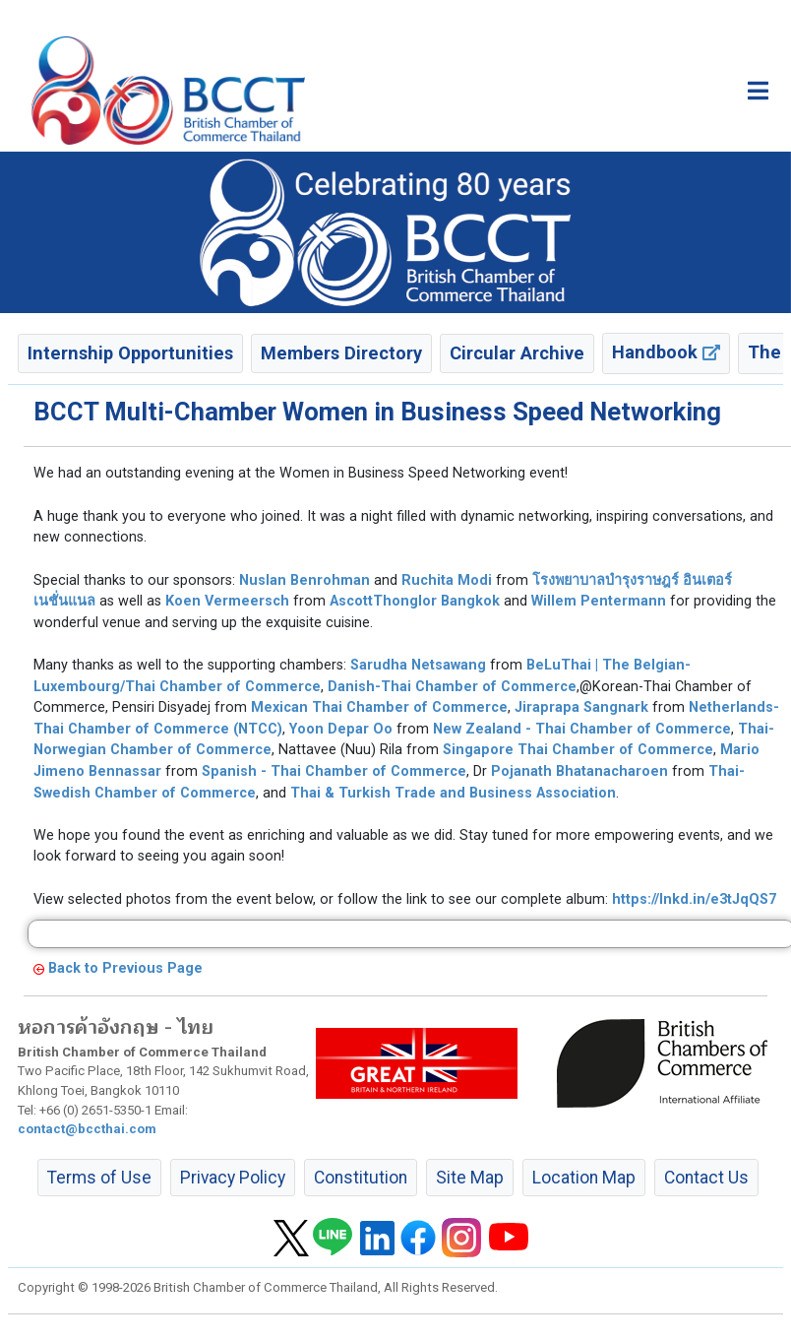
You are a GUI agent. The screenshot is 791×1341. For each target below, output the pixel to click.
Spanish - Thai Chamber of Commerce (334, 771)
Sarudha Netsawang (418, 665)
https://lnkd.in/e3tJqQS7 (694, 899)
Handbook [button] (666, 352)
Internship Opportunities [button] (130, 353)
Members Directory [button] (341, 353)
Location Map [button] (584, 1177)
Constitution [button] (360, 1177)
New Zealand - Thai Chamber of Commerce (582, 729)
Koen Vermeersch (227, 601)
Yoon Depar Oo (341, 729)
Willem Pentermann (598, 601)
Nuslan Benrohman (304, 580)
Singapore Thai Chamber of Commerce (578, 749)
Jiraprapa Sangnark (581, 707)
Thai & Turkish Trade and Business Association (453, 793)
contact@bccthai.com (87, 1128)
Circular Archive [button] (517, 353)
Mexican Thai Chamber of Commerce (379, 707)
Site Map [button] (470, 1177)
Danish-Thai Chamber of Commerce (452, 686)
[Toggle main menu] (758, 90)
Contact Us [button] (706, 1177)
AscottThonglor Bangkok (415, 601)
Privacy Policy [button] (232, 1177)
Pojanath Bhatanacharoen (579, 771)
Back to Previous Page (125, 968)
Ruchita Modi (446, 580)
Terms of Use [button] (99, 1177)
